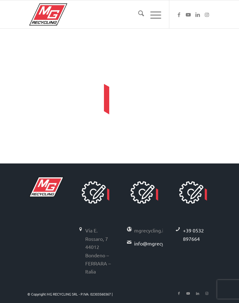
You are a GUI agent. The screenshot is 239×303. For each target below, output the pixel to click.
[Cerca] (138, 14)
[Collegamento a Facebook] (179, 14)
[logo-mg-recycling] (48, 14)
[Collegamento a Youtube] (188, 14)
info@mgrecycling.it (156, 243)
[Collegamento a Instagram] (207, 14)
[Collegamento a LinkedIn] (197, 14)
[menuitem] (138, 14)
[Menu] (152, 14)
